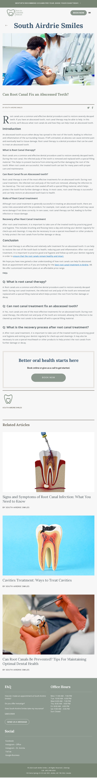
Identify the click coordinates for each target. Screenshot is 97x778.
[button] (89, 13)
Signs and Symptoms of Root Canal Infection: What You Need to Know (47, 499)
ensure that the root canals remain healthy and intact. (38, 256)
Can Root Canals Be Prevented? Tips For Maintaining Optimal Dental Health (44, 662)
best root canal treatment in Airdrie (71, 265)
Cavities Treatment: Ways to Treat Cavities (37, 581)
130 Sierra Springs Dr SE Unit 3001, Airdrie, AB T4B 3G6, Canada (48, 774)
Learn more (10, 714)
